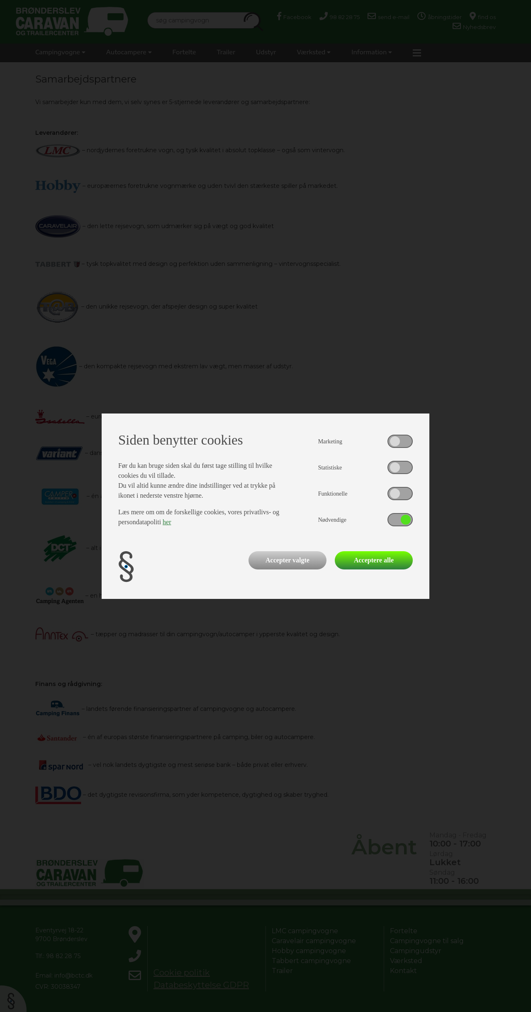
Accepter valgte (287, 560)
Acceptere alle (374, 560)
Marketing (330, 441)
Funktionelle (333, 494)
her (167, 521)
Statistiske (330, 468)
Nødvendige (332, 520)
